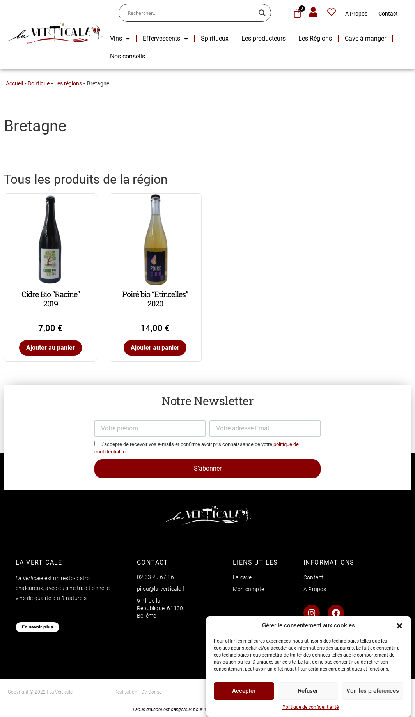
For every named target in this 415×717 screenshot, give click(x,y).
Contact (388, 14)
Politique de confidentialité (310, 710)
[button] (399, 628)
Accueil (14, 83)
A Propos (356, 14)
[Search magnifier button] (262, 12)
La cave (242, 577)
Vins (120, 39)
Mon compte (248, 589)
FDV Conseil (151, 692)
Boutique (39, 83)
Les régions (68, 83)
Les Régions (315, 38)
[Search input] (191, 12)
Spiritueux (215, 38)
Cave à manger (365, 38)
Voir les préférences (372, 694)
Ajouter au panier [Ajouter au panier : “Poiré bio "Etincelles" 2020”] (155, 347)
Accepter (243, 694)
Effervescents (165, 39)
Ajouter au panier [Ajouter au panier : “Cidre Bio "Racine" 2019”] (50, 347)
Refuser (308, 694)
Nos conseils (127, 56)
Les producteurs (263, 38)
